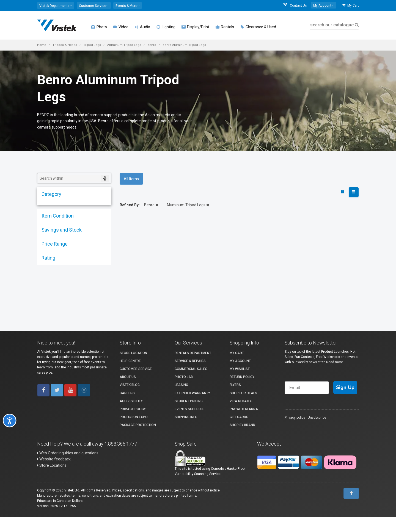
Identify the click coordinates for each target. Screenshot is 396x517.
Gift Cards (239, 417)
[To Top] (351, 493)
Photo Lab (184, 377)
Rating (48, 258)
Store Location (133, 353)
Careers (127, 393)
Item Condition (57, 216)
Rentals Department (193, 353)
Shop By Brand (242, 425)
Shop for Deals (243, 393)
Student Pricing (189, 401)
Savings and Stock (61, 230)
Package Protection (138, 425)
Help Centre (130, 361)
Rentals (224, 27)
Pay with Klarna (244, 409)
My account (240, 361)
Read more (334, 362)
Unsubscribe (317, 417)
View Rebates (241, 401)
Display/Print (195, 27)
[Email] (307, 387)
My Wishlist (240, 369)
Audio (142, 27)
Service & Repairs (190, 361)
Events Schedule (189, 409)
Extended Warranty (192, 393)
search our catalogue (334, 24)
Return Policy (242, 377)
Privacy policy (295, 417)
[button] (55, 5)
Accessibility (131, 401)
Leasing (181, 385)
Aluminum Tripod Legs (124, 45)
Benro (151, 45)
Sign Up (345, 387)
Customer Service (136, 369)
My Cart (350, 5)
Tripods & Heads (65, 45)
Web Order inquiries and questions (67, 453)
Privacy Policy (133, 409)
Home (41, 45)
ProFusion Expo (134, 417)
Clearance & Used (258, 27)
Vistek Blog (130, 385)
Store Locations (52, 465)
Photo (99, 27)
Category (51, 194)
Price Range (54, 244)
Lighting (165, 27)
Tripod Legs (92, 45)
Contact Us (294, 5)
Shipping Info (186, 417)
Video (120, 27)
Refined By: (130, 205)
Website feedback (54, 459)
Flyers (235, 385)
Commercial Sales (191, 369)
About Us (128, 377)
